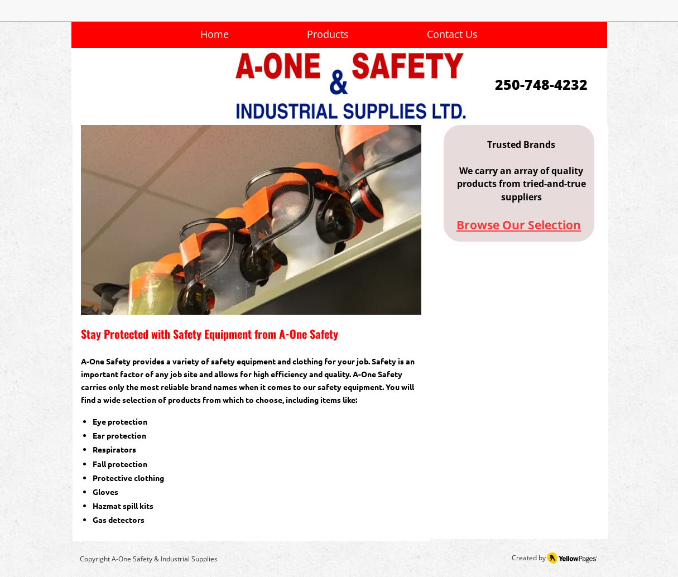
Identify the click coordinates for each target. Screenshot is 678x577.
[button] (251, 220)
